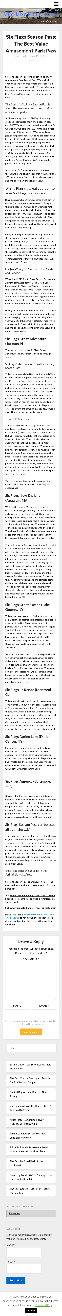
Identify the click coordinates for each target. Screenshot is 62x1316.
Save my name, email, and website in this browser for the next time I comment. (33, 1022)
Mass (21, 874)
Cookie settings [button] (43, 1305)
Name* (23, 1250)
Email (44, 1005)
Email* (23, 1267)
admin (31, 59)
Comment (31, 959)
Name (18, 1005)
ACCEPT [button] (31, 1310)
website (23, 885)
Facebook (14, 1213)
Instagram (50, 907)
